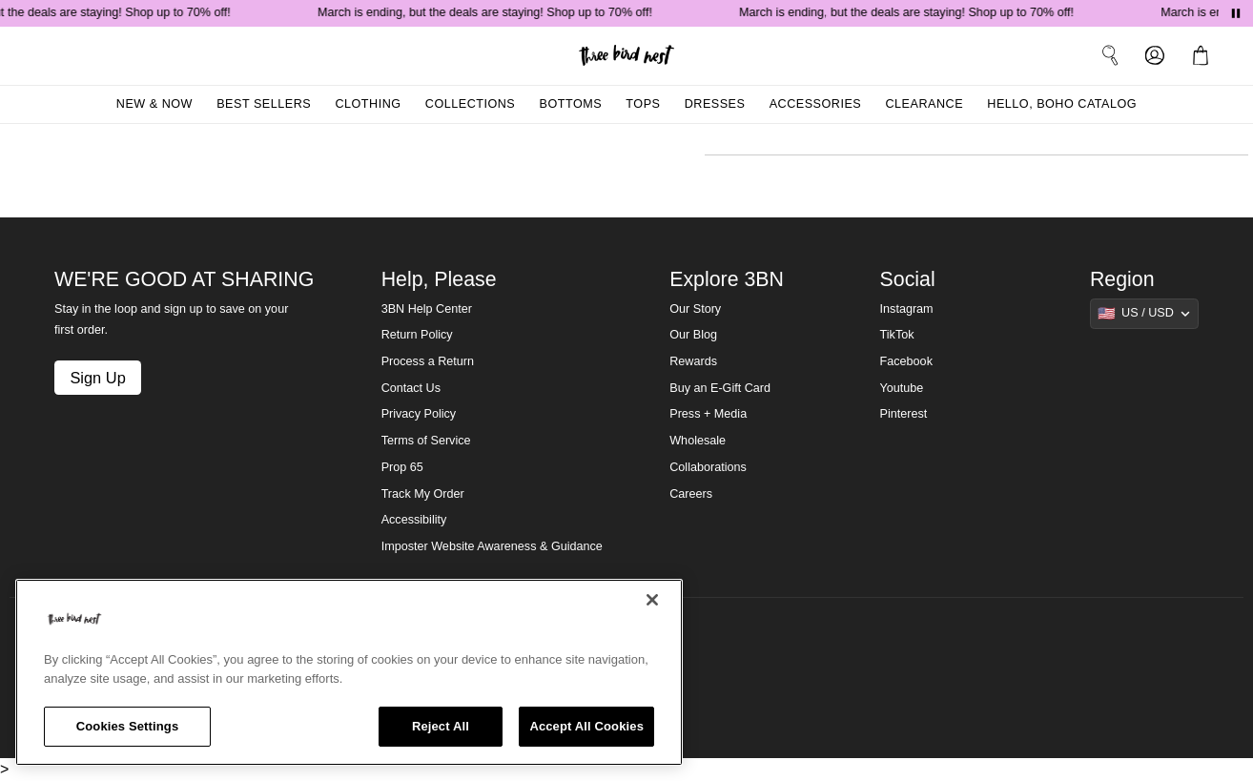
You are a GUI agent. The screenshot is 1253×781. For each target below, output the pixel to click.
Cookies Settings (127, 726)
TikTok (897, 334)
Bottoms (571, 104)
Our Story (695, 309)
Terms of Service (426, 440)
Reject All (440, 726)
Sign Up (97, 377)
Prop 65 (402, 467)
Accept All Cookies (586, 726)
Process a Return (427, 361)
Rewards (693, 361)
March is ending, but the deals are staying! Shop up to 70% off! (487, 12)
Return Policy (417, 334)
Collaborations (708, 467)
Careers (690, 494)
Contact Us (411, 388)
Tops (643, 104)
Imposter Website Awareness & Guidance (492, 546)
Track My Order (422, 494)
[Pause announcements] (1236, 13)
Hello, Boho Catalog (1062, 104)
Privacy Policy (418, 414)
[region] (349, 672)
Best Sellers (263, 104)
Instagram (907, 309)
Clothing (368, 104)
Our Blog (693, 334)
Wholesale (697, 440)
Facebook (906, 361)
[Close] (652, 600)
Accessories (816, 104)
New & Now (154, 104)
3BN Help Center (426, 309)
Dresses (715, 104)
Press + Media (708, 414)
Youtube (902, 388)
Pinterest (904, 414)
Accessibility (414, 519)
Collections (470, 104)
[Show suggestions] (1144, 313)
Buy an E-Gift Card (719, 388)
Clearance (924, 104)
